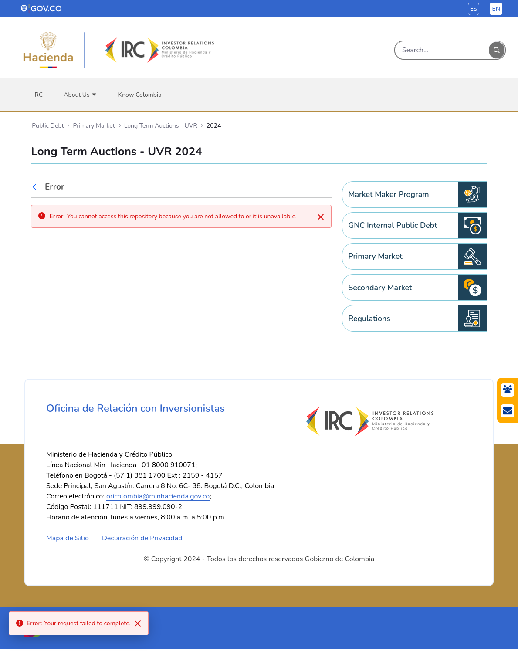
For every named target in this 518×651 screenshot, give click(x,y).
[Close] (321, 217)
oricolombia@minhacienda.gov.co (158, 498)
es (473, 9)
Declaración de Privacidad (142, 540)
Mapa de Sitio (67, 540)
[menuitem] (38, 95)
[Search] (442, 50)
